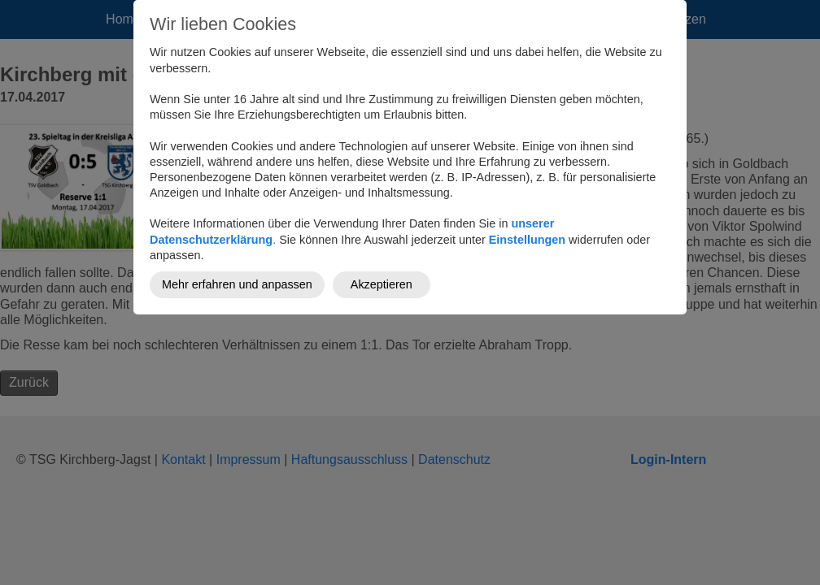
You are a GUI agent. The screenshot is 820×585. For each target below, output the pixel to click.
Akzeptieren (381, 284)
